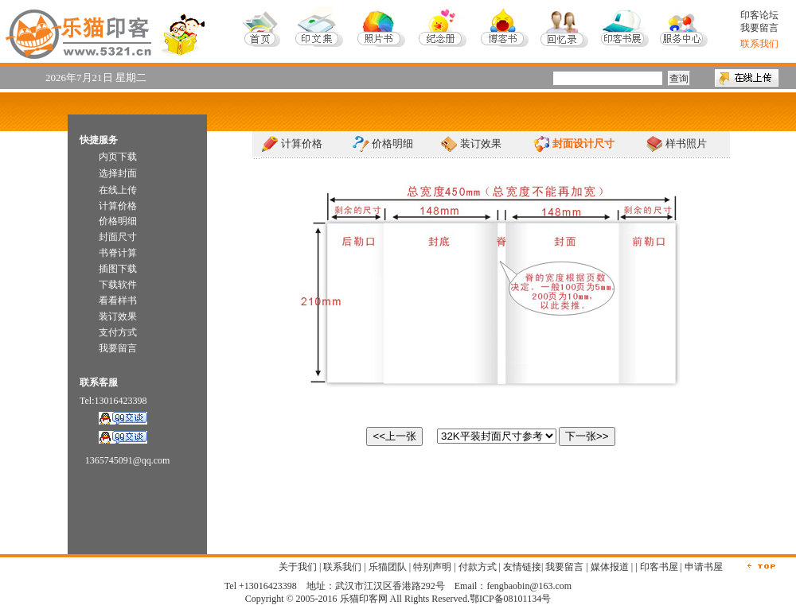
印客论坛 (759, 15)
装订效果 (480, 143)
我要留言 (759, 27)
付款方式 (477, 566)
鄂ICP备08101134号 (510, 598)
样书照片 (686, 143)
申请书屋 (704, 566)
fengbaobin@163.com (529, 586)
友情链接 (522, 566)
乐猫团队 (388, 566)
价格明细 (392, 143)
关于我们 (298, 566)
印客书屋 (659, 566)
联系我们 (342, 566)
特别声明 (432, 566)
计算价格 (301, 143)
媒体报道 (610, 566)
